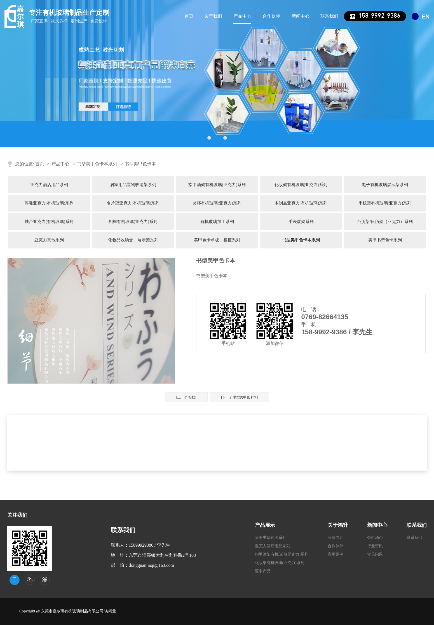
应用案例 (335, 554)
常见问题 (375, 554)
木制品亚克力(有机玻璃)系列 (301, 203)
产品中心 (242, 16)
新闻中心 (300, 16)
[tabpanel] (217, 73)
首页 (188, 16)
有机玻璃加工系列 (217, 221)
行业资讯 (375, 546)
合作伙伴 (271, 16)
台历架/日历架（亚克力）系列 (385, 221)
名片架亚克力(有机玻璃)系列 (133, 203)
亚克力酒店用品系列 (49, 184)
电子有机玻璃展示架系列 (385, 184)
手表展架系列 (301, 221)
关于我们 (213, 16)
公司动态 (375, 537)
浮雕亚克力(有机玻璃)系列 (49, 203)
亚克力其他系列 (49, 240)
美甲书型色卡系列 (385, 240)
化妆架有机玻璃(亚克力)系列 (301, 184)
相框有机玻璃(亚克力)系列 (133, 221)
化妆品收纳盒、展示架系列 (133, 240)
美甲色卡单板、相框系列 (217, 240)
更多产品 (263, 571)
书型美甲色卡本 (140, 163)
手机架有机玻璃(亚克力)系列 (385, 203)
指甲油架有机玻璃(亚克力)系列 (217, 184)
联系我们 (329, 16)
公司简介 (335, 537)
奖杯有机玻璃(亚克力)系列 (217, 203)
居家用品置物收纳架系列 (133, 184)
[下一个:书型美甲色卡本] (239, 397)
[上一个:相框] (186, 397)
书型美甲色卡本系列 (97, 163)
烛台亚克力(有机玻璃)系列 (49, 221)
